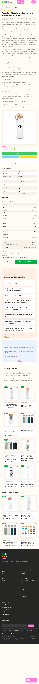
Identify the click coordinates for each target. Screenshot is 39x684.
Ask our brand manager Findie (28, 569)
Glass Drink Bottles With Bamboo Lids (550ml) (15, 105)
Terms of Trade (5, 602)
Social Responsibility (6, 611)
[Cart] (37, 1)
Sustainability (24, 596)
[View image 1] (4, 148)
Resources (23, 591)
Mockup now (28, 157)
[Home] (7, 1)
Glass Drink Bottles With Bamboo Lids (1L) (14, 107)
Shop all (4, 569)
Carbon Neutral (5, 609)
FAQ (22, 594)
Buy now (20, 153)
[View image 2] (9, 148)
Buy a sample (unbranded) (19, 160)
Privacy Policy (5, 604)
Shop (3, 6)
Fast (3, 583)
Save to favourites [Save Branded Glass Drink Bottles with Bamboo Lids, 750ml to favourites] (19, 163)
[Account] (29, 1)
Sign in (33, 2)
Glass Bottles (8, 6)
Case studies (24, 584)
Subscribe (31, 626)
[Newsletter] (14, 626)
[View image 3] (14, 148)
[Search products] (14, 1)
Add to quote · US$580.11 (26, 262)
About (22, 576)
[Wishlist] (26, 1)
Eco (3, 573)
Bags (3, 578)
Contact (23, 573)
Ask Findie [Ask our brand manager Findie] (31, 680)
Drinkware (4, 576)
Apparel (4, 580)
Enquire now (10, 157)
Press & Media (24, 578)
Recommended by (25, 587)
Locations (23, 589)
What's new (4, 571)
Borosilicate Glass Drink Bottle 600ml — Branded (15, 375)
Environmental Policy (7, 607)
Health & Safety (5, 614)
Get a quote (23, 571)
